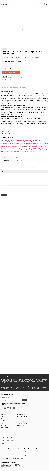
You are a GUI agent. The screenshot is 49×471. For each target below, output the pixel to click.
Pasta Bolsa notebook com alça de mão (19, 141)
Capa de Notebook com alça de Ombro (11, 140)
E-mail (2, 187)
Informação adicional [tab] (12, 87)
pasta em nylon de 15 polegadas (28, 146)
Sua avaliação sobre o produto (8, 174)
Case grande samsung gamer (39, 141)
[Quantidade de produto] (11, 68)
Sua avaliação (4, 169)
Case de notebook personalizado (35, 145)
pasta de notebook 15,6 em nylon (23, 143)
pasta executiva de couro (7, 143)
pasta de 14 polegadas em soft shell (16, 151)
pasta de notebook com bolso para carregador (13, 145)
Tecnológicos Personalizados (8, 10)
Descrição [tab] (3, 87)
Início (2, 10)
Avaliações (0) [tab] (23, 87)
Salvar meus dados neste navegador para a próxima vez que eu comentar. (19, 192)
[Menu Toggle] (46, 4)
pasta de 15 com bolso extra (40, 143)
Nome (2, 181)
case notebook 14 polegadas (22, 148)
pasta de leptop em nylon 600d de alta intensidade (20, 149)
